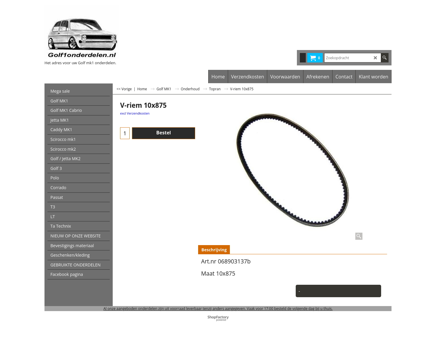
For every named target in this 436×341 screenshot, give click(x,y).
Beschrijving (214, 249)
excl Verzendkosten (134, 113)
